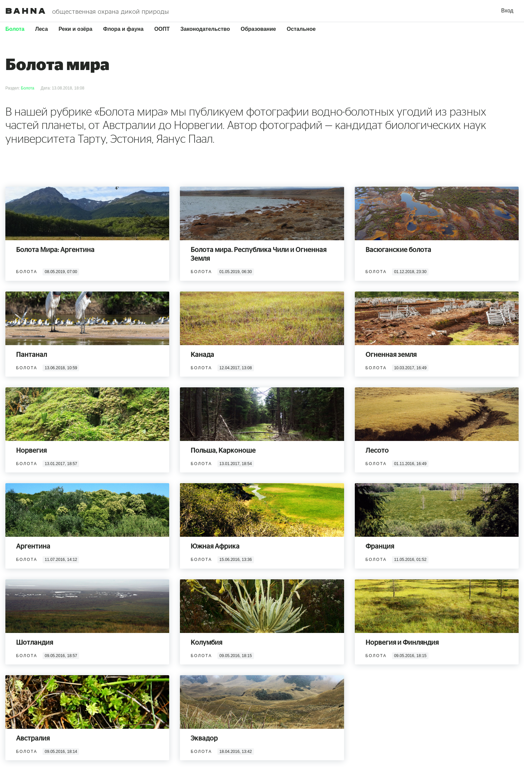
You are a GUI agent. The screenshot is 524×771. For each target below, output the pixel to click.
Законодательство (205, 29)
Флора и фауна (123, 29)
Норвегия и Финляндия (402, 642)
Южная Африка (215, 546)
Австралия (33, 738)
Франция (380, 546)
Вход (507, 10)
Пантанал (31, 354)
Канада (202, 354)
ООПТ (162, 29)
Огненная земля (391, 354)
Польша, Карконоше (223, 450)
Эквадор (204, 738)
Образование (258, 29)
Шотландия (34, 642)
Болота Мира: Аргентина (55, 250)
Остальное (301, 29)
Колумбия (206, 642)
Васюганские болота (398, 250)
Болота (14, 29)
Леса (41, 29)
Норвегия (31, 450)
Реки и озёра (75, 29)
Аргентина (33, 546)
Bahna (26, 11)
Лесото (377, 450)
